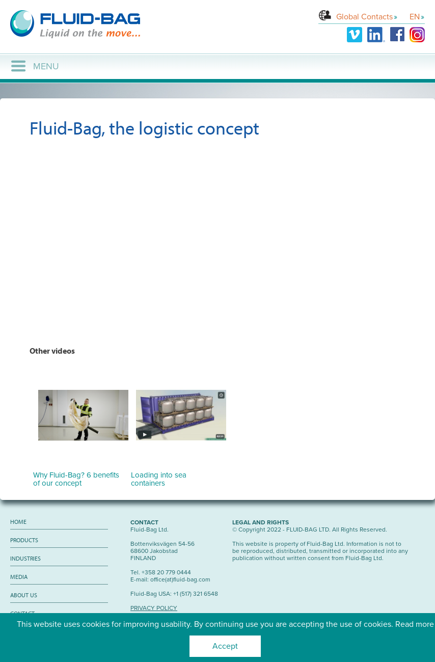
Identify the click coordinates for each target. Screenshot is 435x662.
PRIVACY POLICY (153, 608)
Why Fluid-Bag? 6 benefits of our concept (80, 475)
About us (23, 595)
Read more (414, 624)
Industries (25, 558)
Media (19, 576)
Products (24, 540)
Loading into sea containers (178, 475)
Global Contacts (364, 17)
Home (18, 521)
